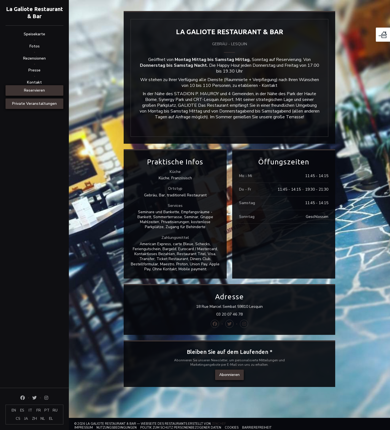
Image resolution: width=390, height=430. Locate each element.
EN (14, 410)
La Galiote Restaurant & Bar (34, 12)
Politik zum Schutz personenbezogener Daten (180, 428)
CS (18, 418)
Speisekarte (34, 34)
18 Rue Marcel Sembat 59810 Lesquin (253, 306)
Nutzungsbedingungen (116, 428)
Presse (34, 70)
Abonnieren (229, 374)
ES (22, 410)
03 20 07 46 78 (229, 314)
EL (51, 418)
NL (42, 418)
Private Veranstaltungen (34, 103)
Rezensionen (34, 58)
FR (38, 410)
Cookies (232, 428)
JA (26, 418)
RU (55, 410)
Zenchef (219, 424)
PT (47, 410)
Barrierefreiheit (257, 428)
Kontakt (34, 82)
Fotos (34, 46)
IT (30, 410)
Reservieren (34, 90)
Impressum (83, 428)
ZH (34, 418)
